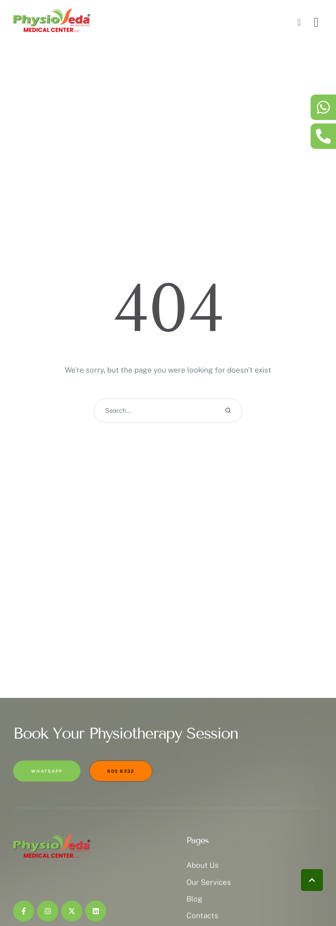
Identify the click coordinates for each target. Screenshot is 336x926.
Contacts (202, 915)
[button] (312, 880)
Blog (194, 898)
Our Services (208, 882)
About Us (202, 865)
